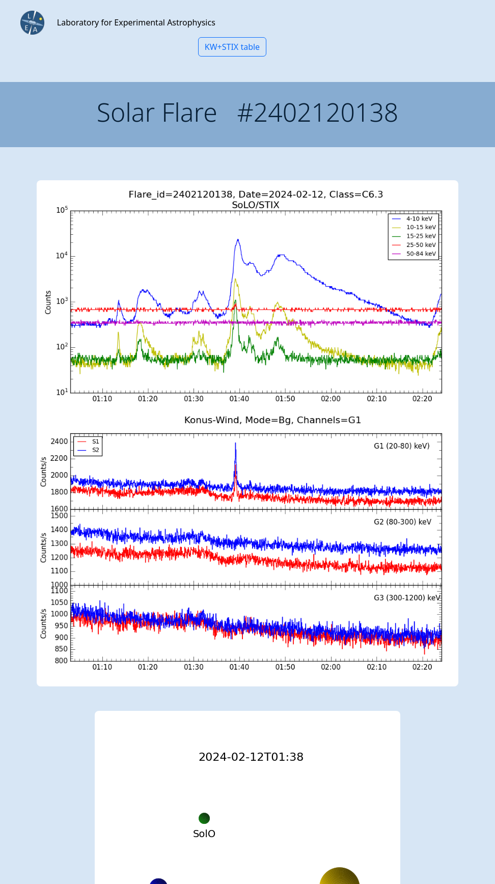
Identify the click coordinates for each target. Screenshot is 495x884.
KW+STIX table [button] (232, 46)
